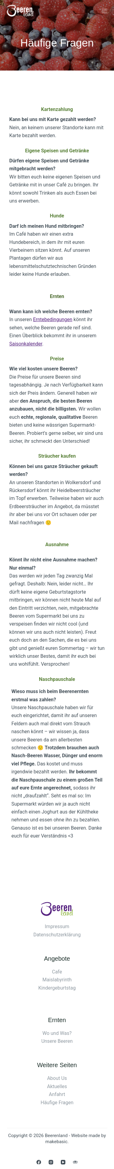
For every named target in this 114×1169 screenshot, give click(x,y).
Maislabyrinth (56, 980)
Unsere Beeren (57, 1041)
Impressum (57, 926)
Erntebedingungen (52, 319)
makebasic (56, 1141)
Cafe (57, 972)
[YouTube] (63, 1162)
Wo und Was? (56, 1033)
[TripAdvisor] (75, 1162)
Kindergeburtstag (57, 988)
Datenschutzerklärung (57, 935)
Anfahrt (57, 1094)
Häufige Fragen (57, 1102)
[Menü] (104, 11)
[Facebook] (38, 1162)
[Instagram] (51, 1162)
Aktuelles (57, 1086)
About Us (57, 1078)
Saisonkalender (25, 344)
